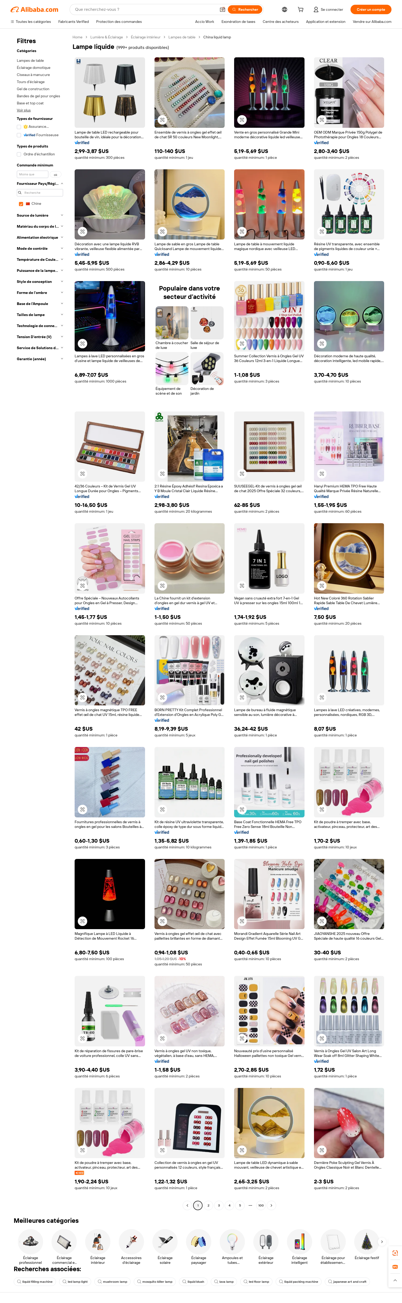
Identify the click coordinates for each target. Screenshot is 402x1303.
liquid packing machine (298, 1282)
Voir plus (24, 110)
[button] (222, 9)
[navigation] (40, 622)
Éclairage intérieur (146, 37)
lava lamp (224, 1282)
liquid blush (193, 1282)
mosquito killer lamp (154, 1282)
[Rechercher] (245, 9)
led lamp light (75, 1282)
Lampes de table (181, 37)
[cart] (302, 10)
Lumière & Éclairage (106, 37)
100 (261, 1205)
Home (78, 37)
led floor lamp (256, 1282)
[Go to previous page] (187, 1205)
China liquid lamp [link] (217, 37)
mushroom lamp (112, 1282)
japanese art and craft (347, 1282)
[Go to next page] (271, 1205)
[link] (395, 1253)
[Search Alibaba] (145, 9)
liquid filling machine (35, 1282)
